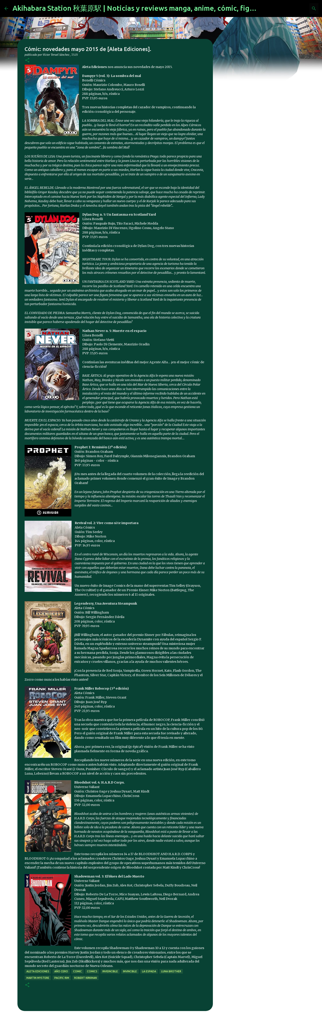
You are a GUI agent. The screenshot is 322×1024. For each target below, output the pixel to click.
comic (77, 971)
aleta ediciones (37, 971)
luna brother (171, 971)
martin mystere (37, 977)
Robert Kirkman (85, 977)
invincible (130, 971)
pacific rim (61, 977)
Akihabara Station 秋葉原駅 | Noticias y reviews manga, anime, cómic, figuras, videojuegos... (163, 8)
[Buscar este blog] (294, 8)
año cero (61, 971)
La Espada (149, 971)
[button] (27, 60)
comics (92, 971)
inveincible (110, 971)
